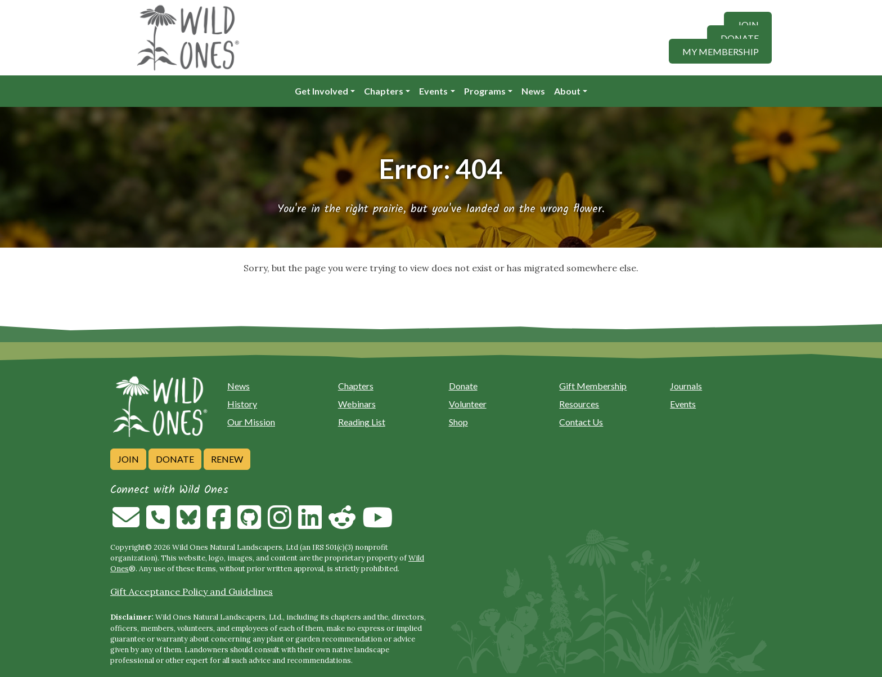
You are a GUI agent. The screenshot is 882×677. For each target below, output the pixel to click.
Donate (740, 37)
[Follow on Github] (249, 524)
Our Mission (251, 421)
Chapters (383, 91)
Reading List (361, 421)
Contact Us (581, 421)
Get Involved (321, 91)
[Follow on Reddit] (342, 524)
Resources (579, 403)
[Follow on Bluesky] (188, 524)
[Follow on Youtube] (377, 524)
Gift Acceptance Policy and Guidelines (191, 591)
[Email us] (126, 524)
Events (433, 91)
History (242, 403)
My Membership (720, 51)
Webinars (357, 403)
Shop (458, 421)
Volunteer (468, 403)
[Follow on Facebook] (219, 524)
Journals (686, 385)
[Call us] (158, 524)
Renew (227, 459)
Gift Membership (593, 385)
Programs (485, 91)
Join (748, 24)
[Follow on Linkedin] (310, 524)
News (533, 91)
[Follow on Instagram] (280, 524)
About (567, 91)
